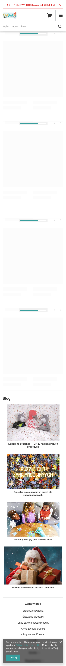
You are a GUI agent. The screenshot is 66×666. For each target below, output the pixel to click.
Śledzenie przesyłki (33, 616)
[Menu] (60, 15)
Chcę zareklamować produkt (33, 622)
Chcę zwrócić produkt (33, 628)
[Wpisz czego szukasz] (33, 26)
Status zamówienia (33, 610)
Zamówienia (33, 603)
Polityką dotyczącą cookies (28, 645)
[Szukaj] (59, 26)
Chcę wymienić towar (33, 634)
